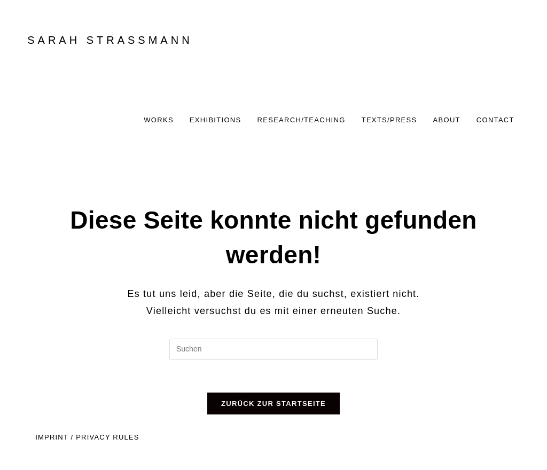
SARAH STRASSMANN (109, 40)
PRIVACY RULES (107, 437)
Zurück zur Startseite (273, 404)
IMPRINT (51, 437)
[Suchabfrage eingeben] (273, 349)
